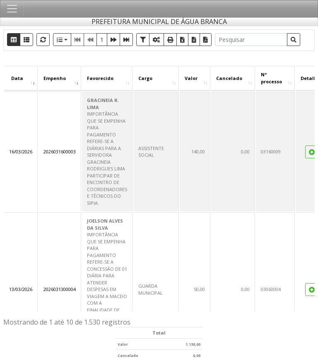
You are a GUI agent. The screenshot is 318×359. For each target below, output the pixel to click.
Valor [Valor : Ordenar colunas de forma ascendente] (191, 78)
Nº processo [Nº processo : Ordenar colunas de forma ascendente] (271, 78)
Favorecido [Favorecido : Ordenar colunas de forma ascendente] (100, 78)
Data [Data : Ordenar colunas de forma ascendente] (17, 78)
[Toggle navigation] (12, 8)
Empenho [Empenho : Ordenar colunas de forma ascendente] (54, 78)
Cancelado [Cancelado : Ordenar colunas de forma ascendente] (229, 78)
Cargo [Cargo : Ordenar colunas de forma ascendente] (145, 78)
